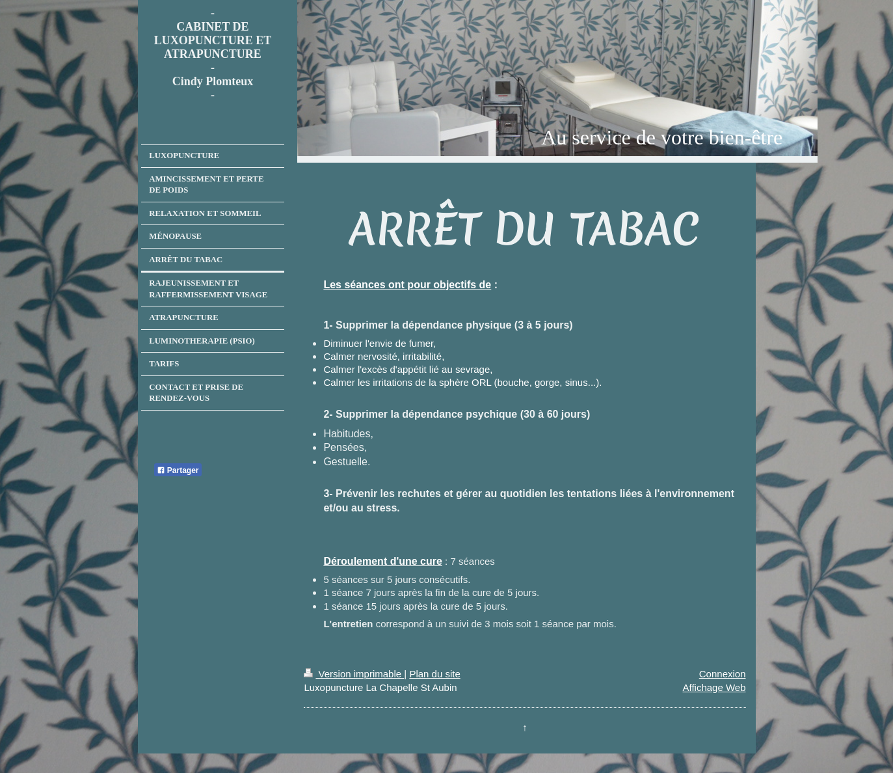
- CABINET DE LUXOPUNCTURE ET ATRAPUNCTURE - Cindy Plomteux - (213, 54)
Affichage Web (713, 687)
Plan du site (434, 673)
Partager (178, 470)
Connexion (722, 673)
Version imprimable (354, 673)
